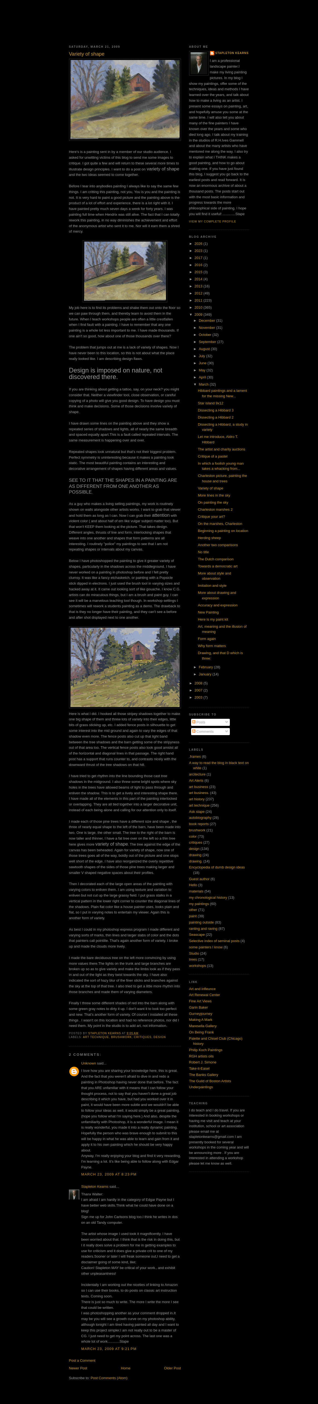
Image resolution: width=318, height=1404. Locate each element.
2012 (199, 293)
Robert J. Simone (202, 1062)
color (193, 836)
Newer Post (78, 1368)
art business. (199, 793)
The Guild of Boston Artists (210, 1081)
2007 (199, 690)
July (202, 356)
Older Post (172, 1368)
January (205, 674)
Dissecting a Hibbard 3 (216, 410)
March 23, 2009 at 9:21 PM (109, 1349)
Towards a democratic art (217, 566)
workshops (197, 966)
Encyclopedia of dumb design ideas (217, 867)
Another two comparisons (218, 545)
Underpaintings (201, 1087)
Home (125, 1368)
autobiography (200, 818)
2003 (199, 697)
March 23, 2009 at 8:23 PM (109, 1174)
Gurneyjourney (200, 1014)
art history (197, 799)
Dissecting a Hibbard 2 (216, 417)
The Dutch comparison (216, 559)
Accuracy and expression (217, 605)
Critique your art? (211, 517)
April (203, 377)
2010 (199, 307)
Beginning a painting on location (223, 531)
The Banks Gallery (203, 1075)
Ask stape (197, 812)
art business (198, 787)
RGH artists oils (201, 1056)
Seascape (197, 935)
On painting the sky (213, 502)
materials (196, 891)
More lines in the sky (214, 495)
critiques (142, 1037)
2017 (199, 258)
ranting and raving (203, 929)
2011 (199, 300)
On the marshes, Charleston (220, 524)
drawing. (196, 861)
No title (203, 552)
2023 (199, 251)
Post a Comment (82, 1360)
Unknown (88, 1063)
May (202, 370)
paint (193, 916)
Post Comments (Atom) (109, 1378)
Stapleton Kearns (95, 1186)
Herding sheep (209, 538)
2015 (199, 272)
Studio (194, 953)
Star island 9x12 (210, 403)
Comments (202, 731)
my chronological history (208, 897)
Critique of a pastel (212, 456)
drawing (195, 855)
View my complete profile (212, 221)
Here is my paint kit (213, 619)
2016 (199, 265)
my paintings (199, 904)
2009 (199, 314)
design (160, 1037)
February (206, 667)
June (203, 363)
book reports (199, 824)
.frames (195, 756)
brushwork (121, 1037)
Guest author (199, 879)
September (208, 342)
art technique (96, 1037)
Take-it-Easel (199, 1068)
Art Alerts (196, 780)
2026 (199, 244)
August (205, 349)
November (207, 328)
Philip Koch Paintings (205, 1050)
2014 (199, 279)
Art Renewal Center (204, 995)
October (205, 335)
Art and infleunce (202, 989)
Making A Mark (200, 1020)
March (204, 384)
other (193, 910)
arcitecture (197, 774)
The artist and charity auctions (221, 449)
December (207, 320)
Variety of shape (210, 488)
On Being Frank (201, 1032)
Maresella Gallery (203, 1026)
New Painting (208, 612)
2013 (199, 286)
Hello (193, 885)
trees (193, 959)
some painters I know (206, 947)
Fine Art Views (200, 1001)
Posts (198, 722)
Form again (207, 639)
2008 (199, 683)
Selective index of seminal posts (214, 941)
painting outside (201, 922)
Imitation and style (212, 586)
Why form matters (212, 646)
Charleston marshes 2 (215, 509)
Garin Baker (198, 1007)
